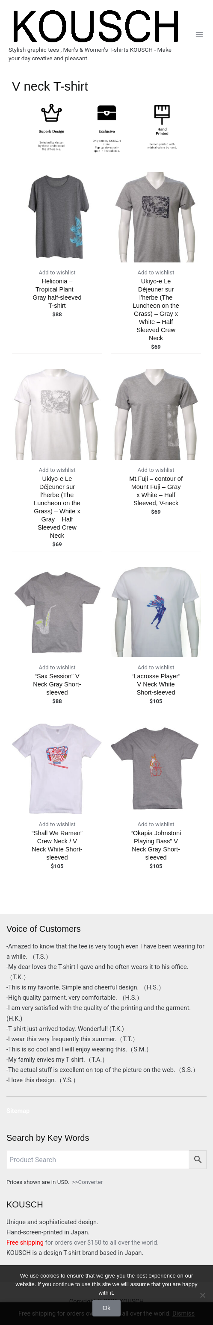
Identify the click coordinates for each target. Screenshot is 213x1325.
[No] (202, 1295)
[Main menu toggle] (199, 34)
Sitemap (18, 1111)
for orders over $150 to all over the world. (82, 1242)
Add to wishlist (56, 272)
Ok (107, 1307)
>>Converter (87, 1182)
